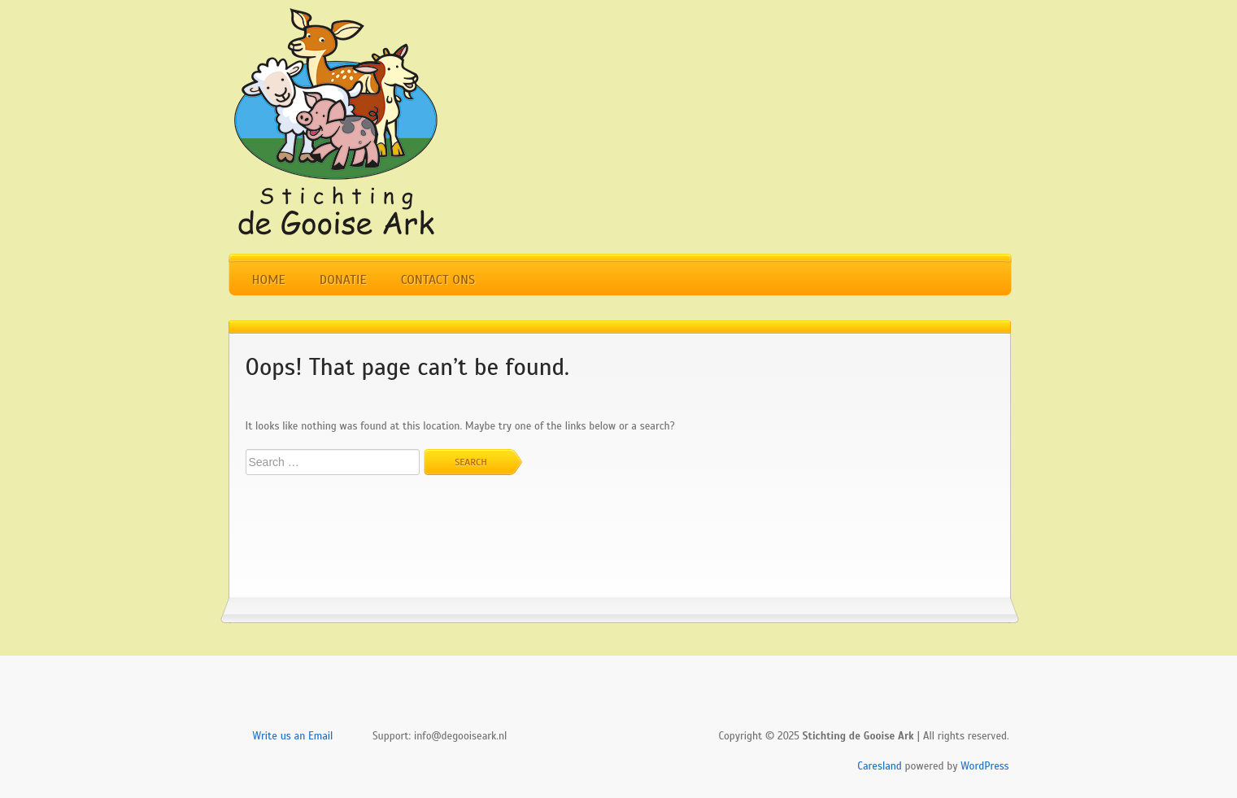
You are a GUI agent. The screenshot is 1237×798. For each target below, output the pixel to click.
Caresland (879, 766)
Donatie (343, 280)
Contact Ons (438, 280)
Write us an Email (293, 736)
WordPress (984, 766)
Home (268, 280)
